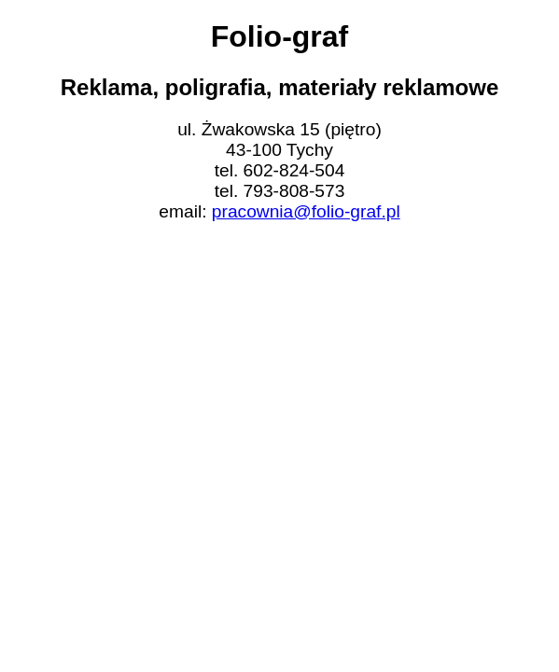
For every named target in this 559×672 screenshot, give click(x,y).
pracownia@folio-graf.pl (306, 211)
